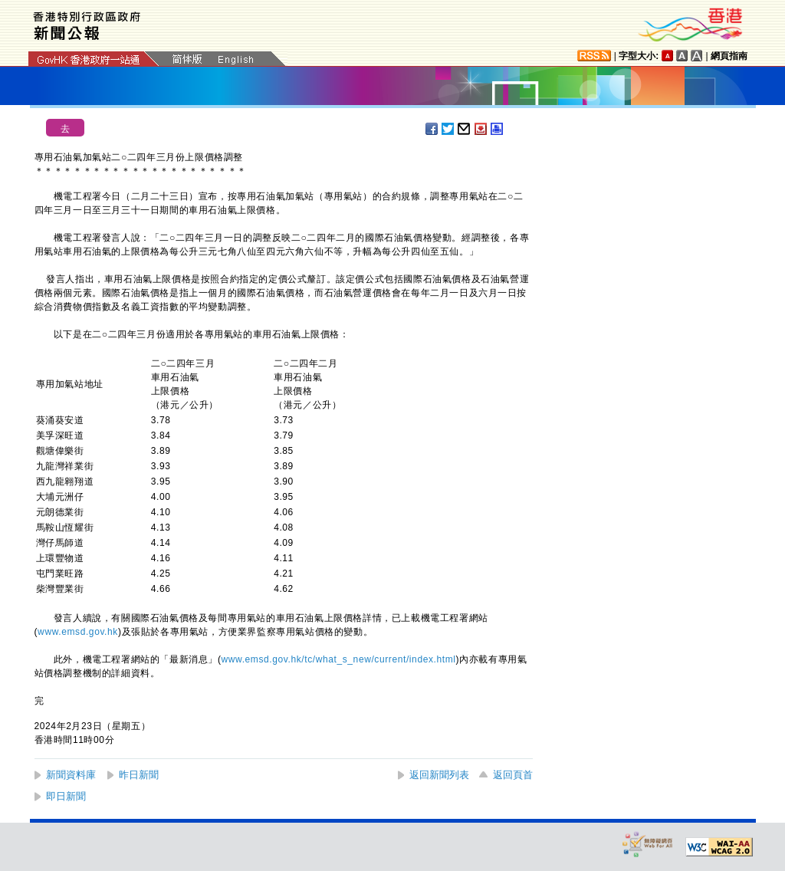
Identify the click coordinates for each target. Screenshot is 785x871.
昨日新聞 (139, 775)
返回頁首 (513, 775)
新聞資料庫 (71, 775)
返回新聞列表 (439, 775)
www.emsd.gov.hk (78, 631)
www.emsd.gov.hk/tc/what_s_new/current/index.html (339, 659)
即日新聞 (66, 796)
